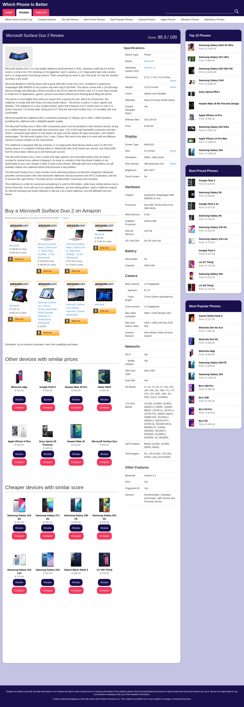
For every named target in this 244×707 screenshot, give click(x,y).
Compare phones (47, 19)
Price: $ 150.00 (207, 399)
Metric (173, 80)
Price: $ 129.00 (207, 182)
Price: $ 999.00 (210, 117)
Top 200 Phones (70, 19)
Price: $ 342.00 (213, 229)
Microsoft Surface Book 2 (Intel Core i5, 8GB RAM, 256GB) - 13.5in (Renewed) (75, 251)
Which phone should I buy (18, 19)
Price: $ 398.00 (208, 341)
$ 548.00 (47, 389)
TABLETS (41, 12)
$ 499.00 (76, 571)
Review (19, 399)
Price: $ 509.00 (212, 364)
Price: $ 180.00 (207, 387)
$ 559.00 (19, 443)
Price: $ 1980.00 (211, 82)
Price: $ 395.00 (211, 329)
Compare (19, 407)
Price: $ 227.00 (210, 318)
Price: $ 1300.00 (216, 47)
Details (66, 218)
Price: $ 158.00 (210, 194)
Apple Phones (168, 19)
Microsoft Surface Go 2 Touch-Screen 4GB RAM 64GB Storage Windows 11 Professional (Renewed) (47, 312)
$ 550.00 (104, 389)
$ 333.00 (104, 571)
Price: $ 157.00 (207, 252)
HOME (8, 12)
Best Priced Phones (94, 19)
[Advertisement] (62, 636)
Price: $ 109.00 (210, 217)
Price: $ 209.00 (207, 411)
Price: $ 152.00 (209, 206)
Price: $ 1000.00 (211, 152)
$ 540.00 (104, 443)
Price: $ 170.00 (207, 264)
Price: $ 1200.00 (214, 129)
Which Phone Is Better (25, 4)
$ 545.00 (47, 445)
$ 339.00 (104, 519)
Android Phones (146, 19)
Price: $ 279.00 (213, 241)
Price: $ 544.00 (207, 353)
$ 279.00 (19, 573)
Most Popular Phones (121, 19)
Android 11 (150, 67)
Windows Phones (190, 19)
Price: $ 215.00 (207, 287)
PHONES (24, 12)
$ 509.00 (76, 519)
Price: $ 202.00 (211, 276)
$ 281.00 (48, 571)
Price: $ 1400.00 (216, 70)
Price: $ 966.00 (214, 59)
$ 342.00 (19, 519)
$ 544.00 (19, 389)
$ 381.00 (48, 519)
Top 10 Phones (200, 35)
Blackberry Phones (215, 19)
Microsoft (14, 245)
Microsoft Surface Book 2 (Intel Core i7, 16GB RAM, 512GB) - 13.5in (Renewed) (47, 251)
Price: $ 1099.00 (213, 140)
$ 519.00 (76, 443)
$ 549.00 (76, 389)
